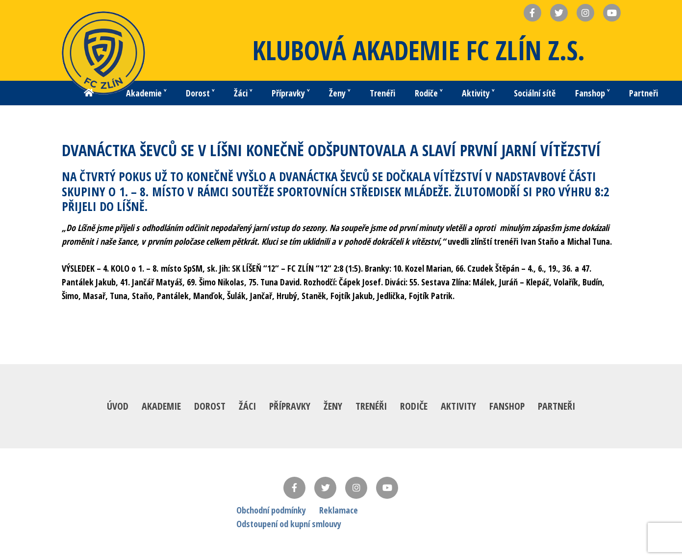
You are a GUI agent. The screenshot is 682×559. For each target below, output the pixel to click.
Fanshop (507, 406)
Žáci (247, 406)
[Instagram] (356, 488)
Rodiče (414, 406)
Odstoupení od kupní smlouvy (288, 524)
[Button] (89, 93)
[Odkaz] (103, 52)
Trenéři (371, 406)
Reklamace (338, 510)
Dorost (210, 406)
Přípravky (289, 406)
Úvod (117, 406)
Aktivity (458, 406)
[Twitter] (325, 488)
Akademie (161, 406)
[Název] (532, 13)
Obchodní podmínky (271, 510)
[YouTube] (387, 488)
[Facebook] (294, 488)
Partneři (556, 406)
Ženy (333, 406)
